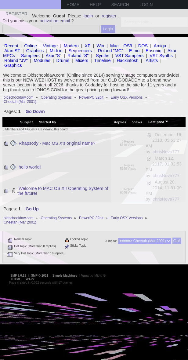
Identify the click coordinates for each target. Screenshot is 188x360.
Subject (26, 122)
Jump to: (111, 241)
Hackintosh (127, 60)
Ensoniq (153, 50)
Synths (102, 55)
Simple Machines (64, 275)
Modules (42, 60)
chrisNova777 (166, 151)
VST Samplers (129, 55)
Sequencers (80, 50)
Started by (47, 122)
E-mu (134, 50)
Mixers (81, 60)
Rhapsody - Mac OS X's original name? (57, 143)
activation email (55, 20)
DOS (143, 45)
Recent (11, 45)
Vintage (50, 45)
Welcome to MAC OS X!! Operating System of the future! (62, 191)
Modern (71, 45)
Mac (114, 45)
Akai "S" (53, 55)
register (109, 15)
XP (88, 45)
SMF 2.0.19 (18, 275)
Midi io (56, 50)
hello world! (30, 167)
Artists (152, 60)
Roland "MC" (110, 50)
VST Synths (161, 55)
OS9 (127, 45)
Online (30, 45)
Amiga (160, 45)
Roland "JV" (16, 60)
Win (100, 45)
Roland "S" (78, 55)
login (88, 15)
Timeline (102, 60)
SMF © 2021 (39, 275)
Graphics (35, 50)
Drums (62, 60)
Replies (120, 122)
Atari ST (12, 50)
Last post (158, 121)
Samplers (30, 55)
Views (137, 122)
